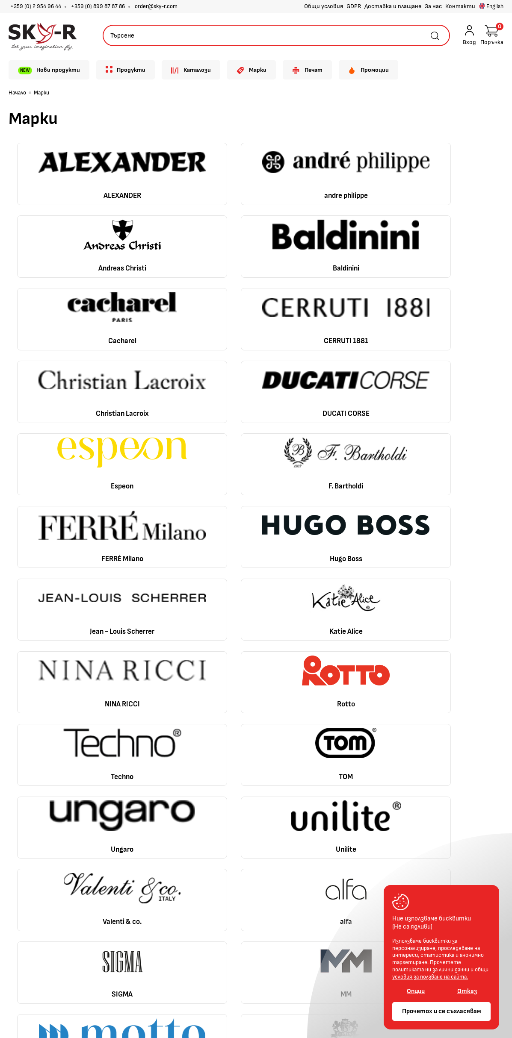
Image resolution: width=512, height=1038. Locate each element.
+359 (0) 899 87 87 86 (98, 6)
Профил (231, 780)
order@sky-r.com (156, 6)
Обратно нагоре (448, 732)
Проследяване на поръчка (256, 809)
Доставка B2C (137, 809)
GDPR (353, 6)
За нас (433, 6)
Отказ (467, 991)
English (491, 6)
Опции (416, 991)
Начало (17, 93)
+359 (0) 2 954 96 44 (35, 6)
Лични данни (133, 838)
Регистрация (239, 795)
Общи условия (323, 6)
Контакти (460, 6)
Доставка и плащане (392, 6)
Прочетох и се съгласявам (441, 1011)
